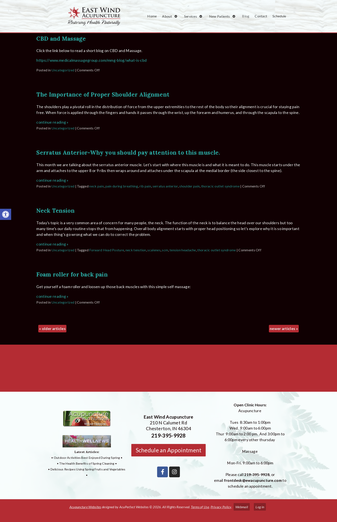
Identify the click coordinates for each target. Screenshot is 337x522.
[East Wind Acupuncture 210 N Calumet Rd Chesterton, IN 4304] (168, 369)
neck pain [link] (96, 186)
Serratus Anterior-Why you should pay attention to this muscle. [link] (128, 152)
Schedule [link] (279, 16)
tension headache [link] (183, 250)
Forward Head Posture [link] (106, 250)
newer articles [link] (284, 328)
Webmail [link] (241, 507)
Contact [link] (261, 16)
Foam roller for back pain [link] (72, 274)
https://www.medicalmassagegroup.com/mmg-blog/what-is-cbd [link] (91, 60)
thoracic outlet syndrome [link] (220, 186)
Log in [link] (260, 507)
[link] (5, 214)
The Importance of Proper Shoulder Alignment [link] (102, 94)
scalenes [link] (153, 250)
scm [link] (165, 250)
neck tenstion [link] (136, 250)
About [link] (167, 16)
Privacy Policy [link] (221, 507)
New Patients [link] (219, 16)
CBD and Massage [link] (61, 38)
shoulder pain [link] (189, 186)
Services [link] (190, 16)
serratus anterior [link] (165, 186)
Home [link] (152, 16)
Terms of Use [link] (200, 507)
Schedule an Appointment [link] (169, 450)
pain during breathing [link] (121, 186)
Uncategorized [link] (62, 70)
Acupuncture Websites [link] (85, 507)
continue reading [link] (52, 122)
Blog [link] (245, 16)
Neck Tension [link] (55, 210)
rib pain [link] (145, 186)
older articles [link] (52, 328)
